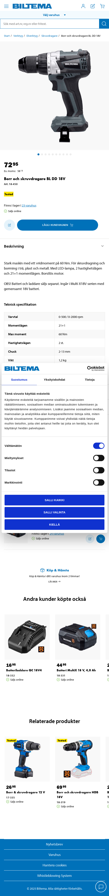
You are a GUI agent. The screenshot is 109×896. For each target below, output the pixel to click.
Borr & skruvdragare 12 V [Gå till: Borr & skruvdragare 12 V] (25, 792)
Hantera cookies (55, 865)
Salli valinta (54, 512)
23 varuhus (29, 205)
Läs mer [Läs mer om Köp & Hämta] (54, 581)
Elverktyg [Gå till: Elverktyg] (32, 36)
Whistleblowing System (54, 875)
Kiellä (54, 524)
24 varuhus (57, 533)
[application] (101, 887)
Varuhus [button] (55, 854)
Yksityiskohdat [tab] (54, 379)
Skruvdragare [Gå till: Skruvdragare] (49, 36)
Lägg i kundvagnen (57, 225)
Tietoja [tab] (90, 379)
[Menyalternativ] (6, 6)
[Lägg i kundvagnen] (100, 538)
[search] (54, 24)
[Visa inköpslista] (93, 6)
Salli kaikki (54, 500)
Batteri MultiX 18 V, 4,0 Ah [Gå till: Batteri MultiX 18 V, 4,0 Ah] (76, 670)
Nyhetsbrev (54, 844)
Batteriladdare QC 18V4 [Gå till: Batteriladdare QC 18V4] (24, 670)
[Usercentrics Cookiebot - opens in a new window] (87, 368)
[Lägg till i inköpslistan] (9, 225)
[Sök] (104, 24)
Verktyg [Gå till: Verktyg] (18, 36)
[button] (54, 15)
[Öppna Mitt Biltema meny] (83, 6)
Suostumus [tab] (19, 379)
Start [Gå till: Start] (7, 36)
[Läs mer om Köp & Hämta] (54, 570)
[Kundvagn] (102, 6)
